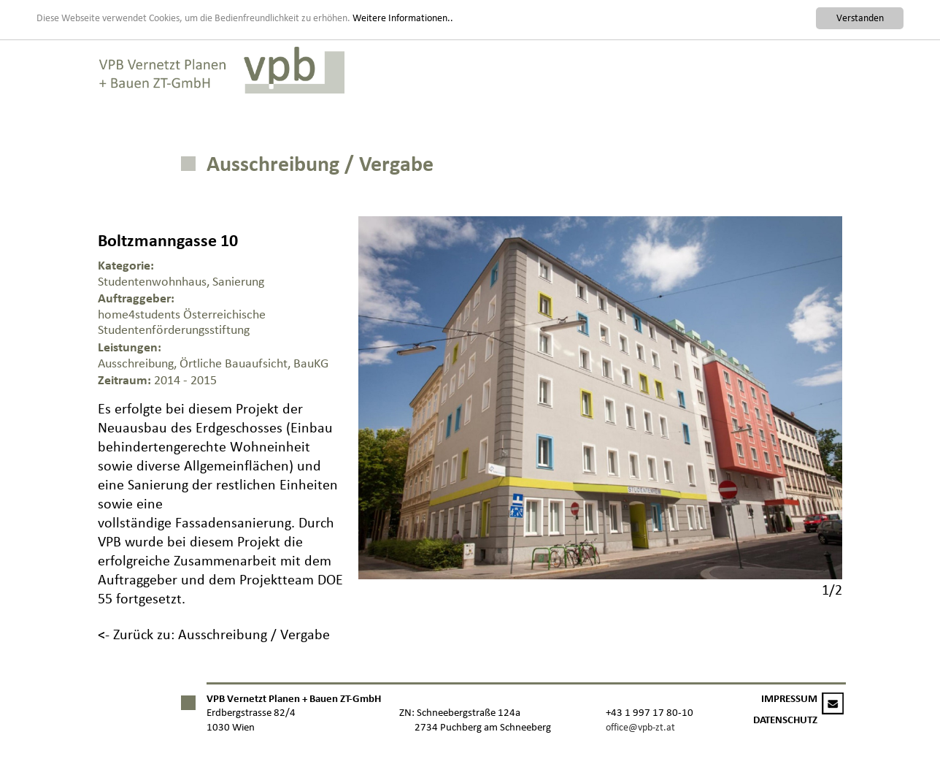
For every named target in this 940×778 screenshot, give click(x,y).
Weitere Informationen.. (402, 17)
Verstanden (860, 17)
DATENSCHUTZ (785, 719)
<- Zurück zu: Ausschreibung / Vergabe (214, 634)
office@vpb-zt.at (640, 727)
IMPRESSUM (789, 698)
